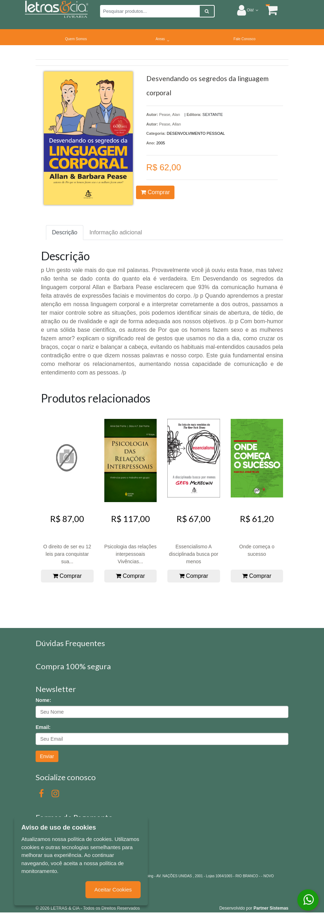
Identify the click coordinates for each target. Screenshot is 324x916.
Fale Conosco (245, 39)
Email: (43, 727)
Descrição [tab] (64, 232)
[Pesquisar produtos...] (150, 11)
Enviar (47, 756)
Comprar (155, 192)
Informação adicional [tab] (115, 232)
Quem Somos (76, 39)
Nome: (43, 700)
